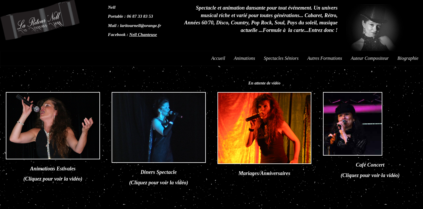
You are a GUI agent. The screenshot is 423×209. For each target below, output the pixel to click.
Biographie (407, 58)
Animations (244, 58)
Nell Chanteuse (143, 34)
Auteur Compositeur (370, 58)
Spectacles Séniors (281, 58)
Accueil (218, 58)
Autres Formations (324, 58)
